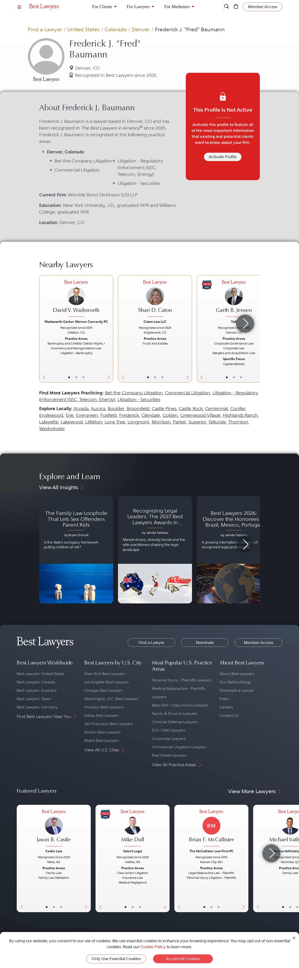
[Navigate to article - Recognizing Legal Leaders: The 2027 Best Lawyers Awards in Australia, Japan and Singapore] (155, 549)
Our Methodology (235, 682)
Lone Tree (115, 422)
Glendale (150, 415)
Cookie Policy (153, 946)
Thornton (238, 422)
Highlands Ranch (240, 415)
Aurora (98, 408)
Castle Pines (164, 408)
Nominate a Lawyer (236, 690)
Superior (197, 422)
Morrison (161, 422)
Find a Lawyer (45, 29)
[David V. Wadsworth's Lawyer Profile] (76, 299)
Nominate (205, 642)
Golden (170, 415)
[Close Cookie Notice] (294, 937)
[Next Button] (109, 328)
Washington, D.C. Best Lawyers (111, 698)
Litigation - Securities (138, 399)
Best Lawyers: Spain (34, 698)
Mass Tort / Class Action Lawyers (180, 705)
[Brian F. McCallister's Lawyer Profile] (211, 829)
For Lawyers (138, 6)
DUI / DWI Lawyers (168, 730)
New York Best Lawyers (104, 673)
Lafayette (48, 422)
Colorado (116, 29)
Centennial (216, 408)
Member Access (258, 642)
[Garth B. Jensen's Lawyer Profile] (234, 299)
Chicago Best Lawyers (103, 690)
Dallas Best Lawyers (101, 715)
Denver (141, 29)
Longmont (138, 422)
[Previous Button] (43, 328)
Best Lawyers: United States (40, 673)
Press (224, 698)
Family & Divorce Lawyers (174, 713)
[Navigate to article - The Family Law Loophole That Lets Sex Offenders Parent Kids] (76, 549)
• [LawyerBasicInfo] (69, 377)
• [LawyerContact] (83, 377)
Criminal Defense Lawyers (175, 722)
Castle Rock (191, 408)
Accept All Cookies (183, 958)
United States (83, 29)
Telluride (217, 422)
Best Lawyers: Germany (37, 707)
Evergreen (87, 415)
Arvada (81, 408)
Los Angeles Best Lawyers (106, 682)
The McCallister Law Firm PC (211, 851)
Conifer (237, 408)
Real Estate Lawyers (169, 755)
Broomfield (138, 408)
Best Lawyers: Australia (37, 690)
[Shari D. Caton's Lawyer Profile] (155, 299)
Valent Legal (132, 851)
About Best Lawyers (236, 673)
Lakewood (72, 422)
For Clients (102, 6)
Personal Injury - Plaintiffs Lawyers (181, 680)
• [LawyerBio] (76, 377)
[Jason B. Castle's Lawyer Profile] (53, 829)
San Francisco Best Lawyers (108, 724)
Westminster (52, 428)
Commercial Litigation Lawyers (179, 747)
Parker (179, 422)
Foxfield (108, 415)
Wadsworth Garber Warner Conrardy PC (76, 321)
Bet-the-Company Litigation (134, 393)
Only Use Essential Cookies (116, 958)
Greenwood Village (200, 415)
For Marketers (177, 6)
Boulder (116, 408)
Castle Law (53, 851)
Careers (226, 707)
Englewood (51, 415)
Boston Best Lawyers (102, 732)
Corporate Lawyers (169, 738)
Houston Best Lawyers (103, 707)
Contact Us (229, 715)
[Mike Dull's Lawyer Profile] (132, 829)
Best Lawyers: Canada (36, 682)
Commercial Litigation (187, 393)
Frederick (129, 415)
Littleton (93, 422)
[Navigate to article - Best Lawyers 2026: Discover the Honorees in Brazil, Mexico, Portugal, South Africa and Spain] (234, 549)
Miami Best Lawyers (101, 740)
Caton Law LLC (155, 321)
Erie (70, 415)
